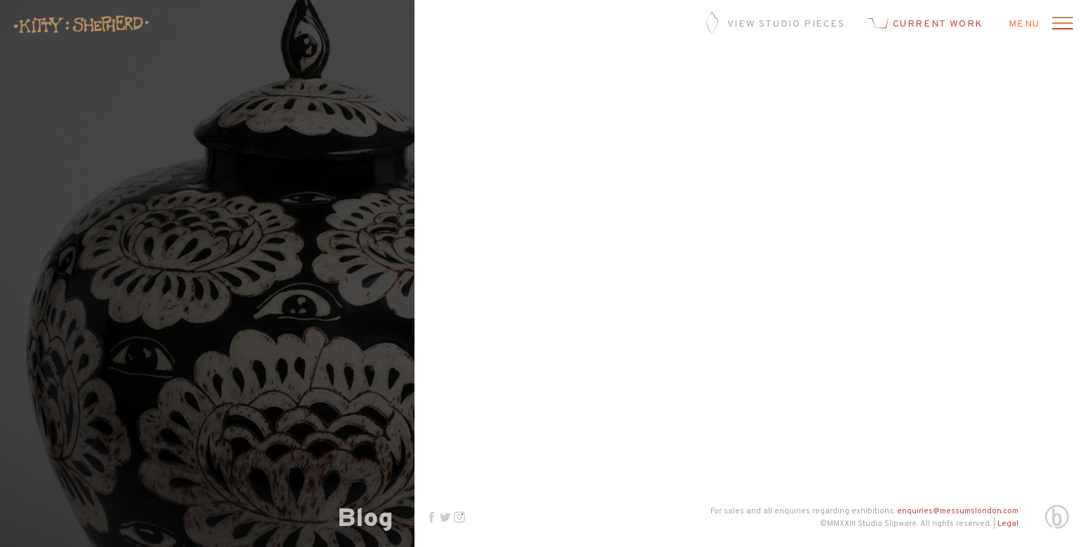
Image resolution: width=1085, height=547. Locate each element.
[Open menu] (1060, 25)
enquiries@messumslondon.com (957, 511)
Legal (1007, 524)
